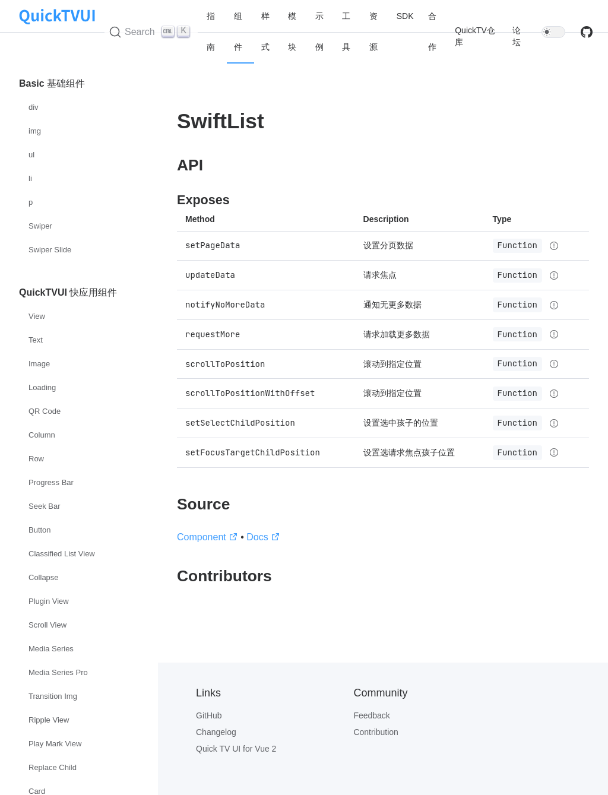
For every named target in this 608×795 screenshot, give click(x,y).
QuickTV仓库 (475, 36)
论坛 (516, 36)
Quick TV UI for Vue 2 (236, 748)
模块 (292, 31)
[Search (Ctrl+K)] (151, 32)
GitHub (209, 715)
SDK (405, 16)
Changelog (216, 732)
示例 (319, 31)
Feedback (371, 715)
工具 (346, 31)
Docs (263, 537)
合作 (432, 31)
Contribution (375, 732)
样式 (265, 31)
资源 (373, 31)
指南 (211, 31)
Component (207, 537)
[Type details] (553, 245)
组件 (238, 31)
